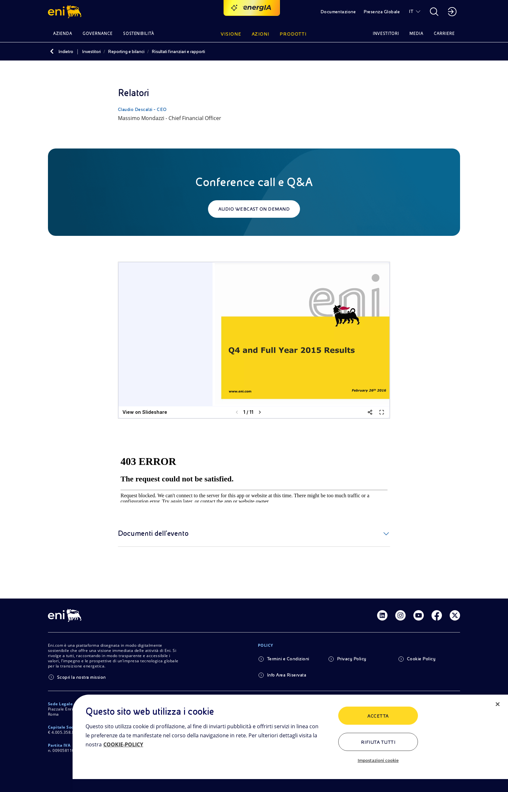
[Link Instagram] (400, 615)
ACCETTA (377, 716)
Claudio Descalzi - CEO (142, 109)
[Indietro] (52, 51)
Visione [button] (231, 34)
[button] (65, 11)
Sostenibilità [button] (139, 33)
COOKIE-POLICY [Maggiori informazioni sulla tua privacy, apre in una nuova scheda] (123, 744)
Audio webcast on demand (254, 209)
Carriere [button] (444, 33)
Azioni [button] (261, 34)
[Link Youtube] (418, 615)
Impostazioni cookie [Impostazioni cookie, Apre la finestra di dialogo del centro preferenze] (378, 760)
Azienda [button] (62, 33)
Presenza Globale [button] (382, 11)
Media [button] (416, 33)
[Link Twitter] (455, 615)
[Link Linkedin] (382, 615)
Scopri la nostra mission (81, 677)
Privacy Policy (351, 658)
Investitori (91, 51)
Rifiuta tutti (378, 742)
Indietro (65, 51)
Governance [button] (98, 33)
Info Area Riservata (286, 674)
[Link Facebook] (437, 615)
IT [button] (411, 11)
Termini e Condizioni (288, 658)
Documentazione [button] (338, 11)
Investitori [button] (386, 33)
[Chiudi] (498, 704)
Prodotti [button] (293, 34)
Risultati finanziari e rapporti (178, 51)
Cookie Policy (421, 658)
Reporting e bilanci (126, 51)
